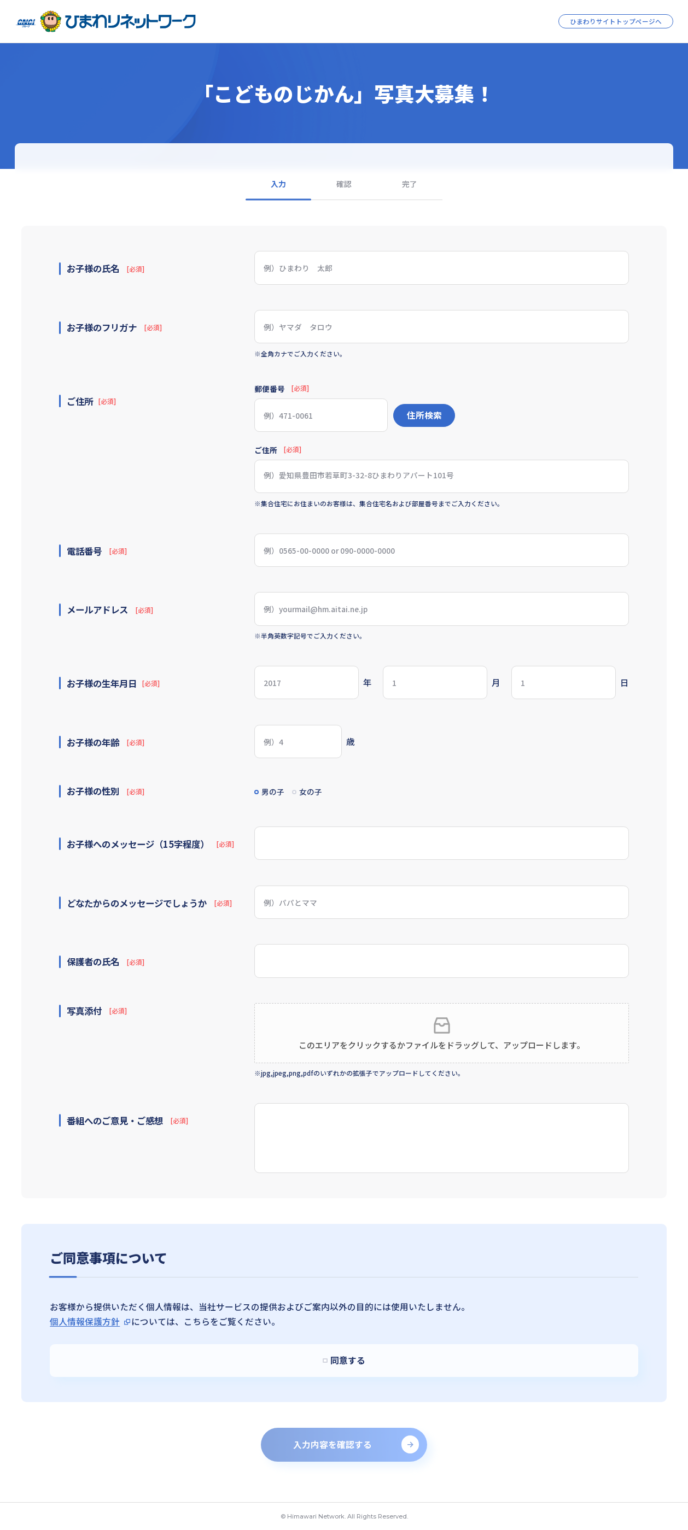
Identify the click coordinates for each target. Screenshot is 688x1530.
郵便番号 (281, 389)
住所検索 (424, 415)
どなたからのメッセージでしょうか (149, 903)
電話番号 (96, 551)
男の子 (278, 793)
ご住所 (277, 450)
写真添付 (96, 1010)
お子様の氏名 (105, 268)
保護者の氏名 (105, 962)
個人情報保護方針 (85, 1321)
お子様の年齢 (105, 742)
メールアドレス (110, 609)
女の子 (321, 793)
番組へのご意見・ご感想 (127, 1120)
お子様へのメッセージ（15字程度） (150, 844)
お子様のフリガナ (114, 327)
